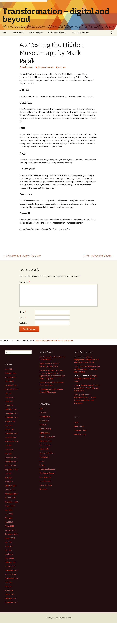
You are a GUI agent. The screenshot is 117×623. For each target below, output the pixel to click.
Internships (44, 457)
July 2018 (8, 445)
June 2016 (9, 514)
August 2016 (10, 506)
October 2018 (10, 437)
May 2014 (8, 586)
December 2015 (11, 534)
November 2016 (11, 494)
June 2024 (9, 369)
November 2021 (11, 385)
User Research (45, 481)
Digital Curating (45, 429)
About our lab (18, 33)
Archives (43, 412)
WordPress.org (80, 434)
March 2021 (9, 397)
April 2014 (9, 590)
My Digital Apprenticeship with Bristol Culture (85, 378)
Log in (76, 422)
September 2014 (11, 578)
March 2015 (9, 558)
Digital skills (44, 449)
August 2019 (10, 421)
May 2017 (8, 477)
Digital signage (45, 445)
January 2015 (10, 566)
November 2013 (11, 602)
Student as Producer (48, 469)
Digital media (44, 433)
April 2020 (9, 405)
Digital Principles (36, 33)
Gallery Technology (47, 453)
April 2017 (9, 481)
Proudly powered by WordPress (58, 618)
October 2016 (10, 498)
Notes (42, 461)
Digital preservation (47, 437)
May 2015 (8, 550)
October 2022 (10, 377)
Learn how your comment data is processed (53, 340)
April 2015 (9, 554)
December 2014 (11, 570)
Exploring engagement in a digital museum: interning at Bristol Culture (86, 359)
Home (5, 33)
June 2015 (9, 546)
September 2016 (11, 502)
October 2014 (10, 574)
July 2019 (8, 425)
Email (22, 317)
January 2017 (10, 490)
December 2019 (11, 413)
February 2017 (10, 486)
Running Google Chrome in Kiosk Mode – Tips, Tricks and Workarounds (87, 388)
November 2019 (11, 417)
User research (45, 477)
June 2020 (9, 401)
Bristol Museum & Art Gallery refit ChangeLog (85, 400)
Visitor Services (46, 485)
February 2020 (10, 409)
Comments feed (80, 430)
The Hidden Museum (80, 33)
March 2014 (9, 594)
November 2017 (11, 461)
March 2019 (9, 429)
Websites (43, 489)
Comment (24, 282)
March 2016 (9, 526)
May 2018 (8, 453)
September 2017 (11, 469)
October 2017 (10, 465)
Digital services (45, 441)
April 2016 (9, 522)
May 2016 (8, 518)
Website (23, 323)
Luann (76, 385)
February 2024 (10, 373)
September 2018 (11, 441)
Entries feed (78, 426)
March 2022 (9, 381)
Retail (42, 465)
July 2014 (8, 582)
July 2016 (8, 510)
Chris (76, 366)
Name (22, 312)
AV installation (45, 416)
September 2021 (11, 389)
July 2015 (8, 542)
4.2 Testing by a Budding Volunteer (21, 255)
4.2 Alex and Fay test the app (98, 255)
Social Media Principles (57, 33)
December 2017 (11, 457)
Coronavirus (44, 420)
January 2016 (10, 530)
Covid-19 (43, 425)
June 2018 (9, 449)
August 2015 (10, 538)
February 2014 (10, 598)
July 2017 (8, 473)
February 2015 (10, 562)
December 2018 (11, 433)
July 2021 (8, 393)
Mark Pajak (62, 67)
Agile (41, 408)
